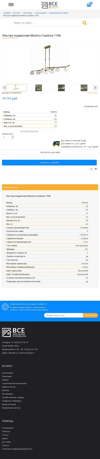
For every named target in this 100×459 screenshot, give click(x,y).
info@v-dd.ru (13, 345)
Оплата (5, 445)
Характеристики (10, 187)
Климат (5, 379)
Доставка (6, 441)
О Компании (7, 428)
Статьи (5, 435)
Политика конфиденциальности (17, 448)
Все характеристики (29, 131)
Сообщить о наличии (49, 162)
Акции (5, 438)
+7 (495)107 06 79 (19, 342)
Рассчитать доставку (50, 152)
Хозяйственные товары (13, 397)
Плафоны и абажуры (11, 400)
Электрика (7, 376)
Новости (6, 431)
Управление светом (11, 407)
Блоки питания (9, 404)
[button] (4, 87)
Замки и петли (8, 386)
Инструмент (7, 393)
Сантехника (7, 372)
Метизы (6, 390)
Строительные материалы (14, 383)
